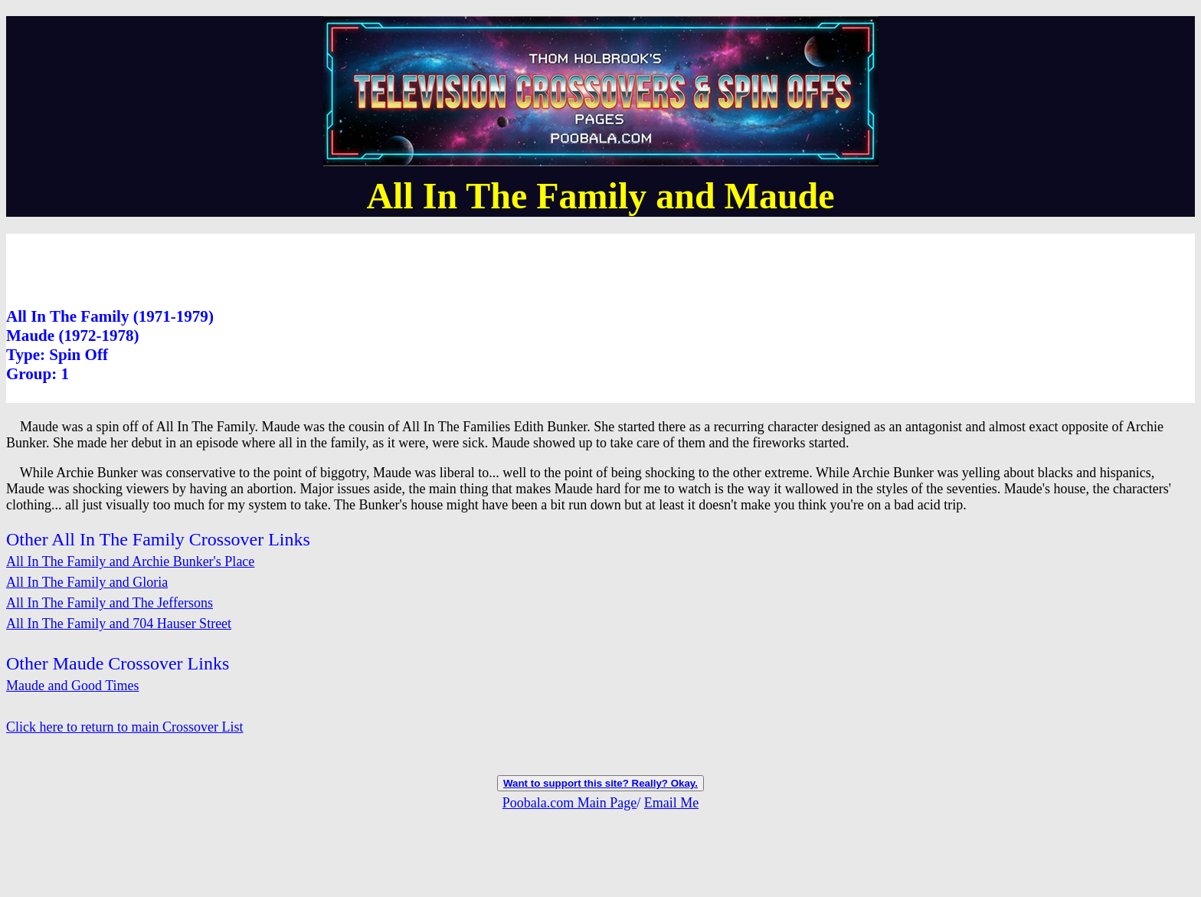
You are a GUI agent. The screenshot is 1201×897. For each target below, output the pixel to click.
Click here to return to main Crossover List (124, 727)
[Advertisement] (285, 268)
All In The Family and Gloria (87, 582)
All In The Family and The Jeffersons (109, 603)
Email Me (671, 802)
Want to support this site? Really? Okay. (600, 783)
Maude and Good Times (72, 685)
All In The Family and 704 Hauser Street (118, 623)
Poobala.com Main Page (569, 802)
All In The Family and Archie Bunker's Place (130, 561)
